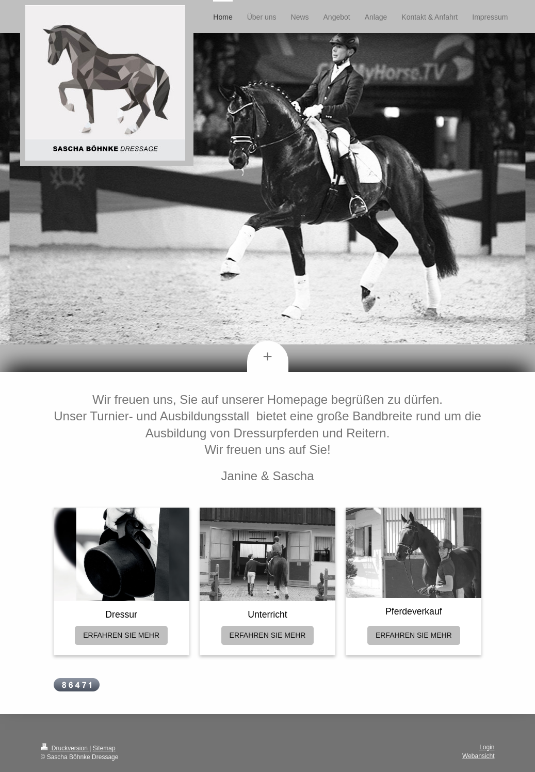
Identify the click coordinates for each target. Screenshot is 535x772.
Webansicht (478, 756)
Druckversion (65, 748)
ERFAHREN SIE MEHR (121, 635)
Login (486, 747)
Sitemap (104, 748)
